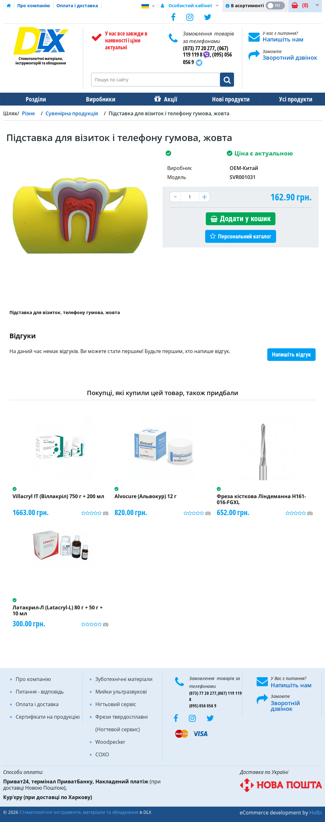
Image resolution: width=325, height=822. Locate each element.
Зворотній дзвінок (285, 705)
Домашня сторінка (8, 5)
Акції (167, 99)
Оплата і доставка (77, 5)
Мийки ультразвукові (121, 691)
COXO (102, 754)
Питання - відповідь (40, 691)
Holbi (315, 812)
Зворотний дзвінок (290, 57)
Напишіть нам (283, 39)
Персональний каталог (244, 236)
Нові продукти (226, 99)
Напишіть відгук (291, 354)
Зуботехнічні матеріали (123, 679)
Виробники (99, 99)
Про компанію (33, 5)
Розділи (35, 99)
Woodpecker (110, 741)
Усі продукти (290, 99)
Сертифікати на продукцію (48, 716)
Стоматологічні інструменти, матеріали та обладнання (78, 812)
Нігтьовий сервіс (115, 704)
